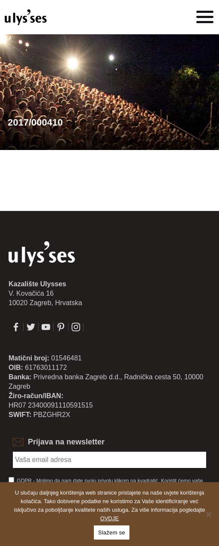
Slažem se (111, 532)
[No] (208, 514)
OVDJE (109, 518)
